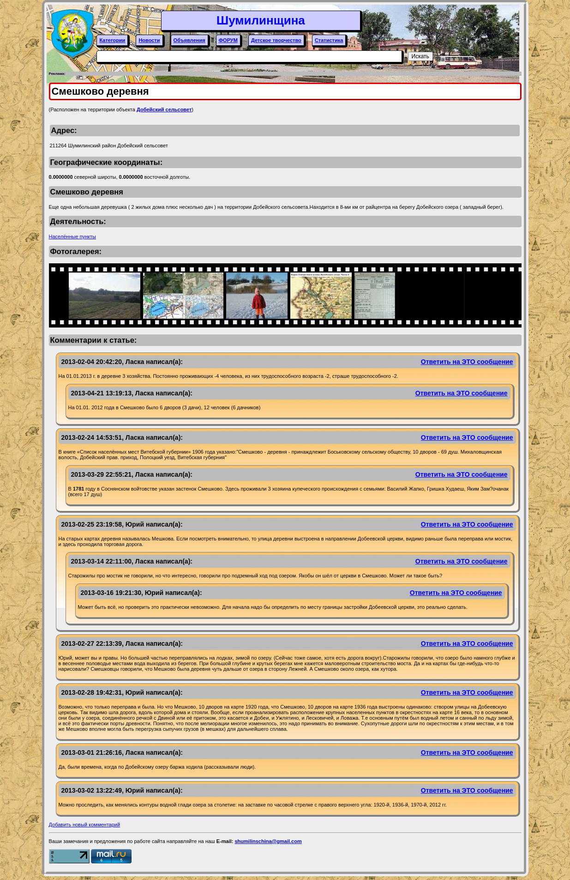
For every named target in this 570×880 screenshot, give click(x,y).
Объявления (189, 40)
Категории (112, 40)
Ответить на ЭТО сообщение (467, 361)
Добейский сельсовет (164, 109)
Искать (420, 56)
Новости (149, 40)
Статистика (329, 40)
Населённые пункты (72, 236)
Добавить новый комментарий (84, 824)
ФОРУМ (228, 40)
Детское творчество (276, 40)
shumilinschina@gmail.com (267, 841)
